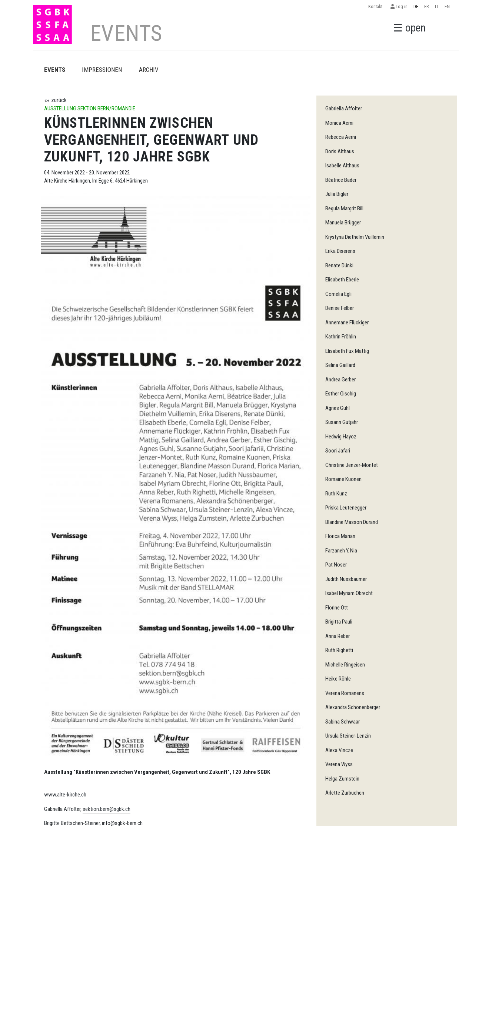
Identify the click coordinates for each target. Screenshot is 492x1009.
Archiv (149, 69)
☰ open (409, 27)
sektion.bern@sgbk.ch (106, 809)
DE (415, 6)
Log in (399, 6)
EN (447, 6)
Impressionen (102, 69)
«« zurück (55, 100)
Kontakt (376, 6)
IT (437, 6)
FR (426, 6)
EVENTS (54, 69)
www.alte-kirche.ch (65, 794)
